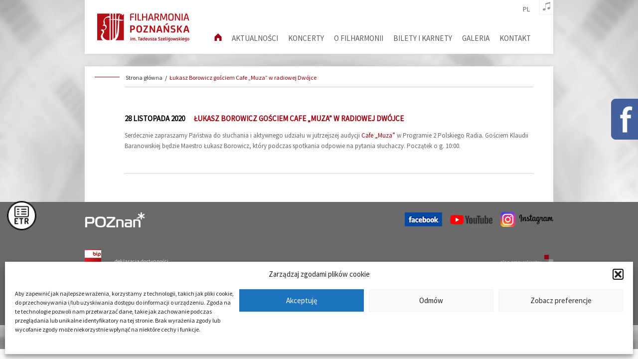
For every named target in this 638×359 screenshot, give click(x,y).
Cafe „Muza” (378, 135)
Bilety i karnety (422, 38)
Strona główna (144, 77)
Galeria (475, 38)
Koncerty (306, 38)
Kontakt (515, 38)
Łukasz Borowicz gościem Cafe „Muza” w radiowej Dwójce (243, 77)
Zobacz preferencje (561, 300)
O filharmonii (358, 38)
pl (526, 9)
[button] (618, 274)
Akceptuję (301, 300)
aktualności (255, 38)
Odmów (431, 300)
